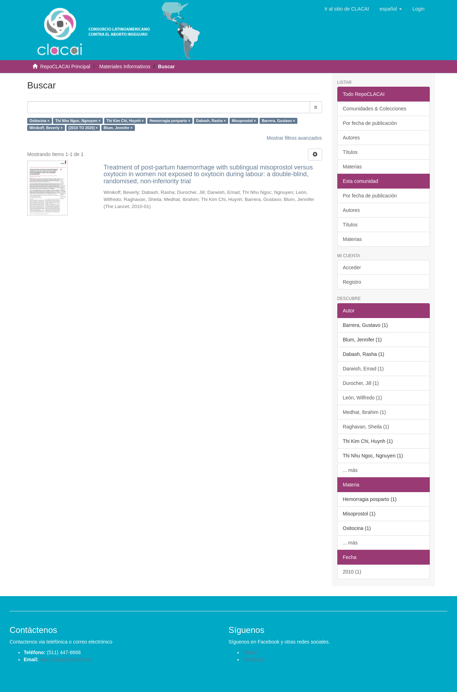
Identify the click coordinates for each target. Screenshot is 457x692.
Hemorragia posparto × (170, 121)
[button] (390, 9)
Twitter (250, 652)
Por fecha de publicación (370, 123)
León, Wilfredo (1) (362, 397)
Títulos (350, 152)
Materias (352, 166)
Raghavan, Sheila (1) (366, 426)
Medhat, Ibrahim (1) (364, 412)
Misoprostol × (244, 121)
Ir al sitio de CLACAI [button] (347, 9)
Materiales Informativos (124, 66)
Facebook (253, 659)
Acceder (352, 267)
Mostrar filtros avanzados (294, 138)
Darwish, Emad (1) (363, 368)
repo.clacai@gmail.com (65, 659)
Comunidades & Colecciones (374, 108)
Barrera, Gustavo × (278, 121)
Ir (315, 107)
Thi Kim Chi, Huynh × (125, 121)
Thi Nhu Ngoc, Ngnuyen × (78, 121)
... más (350, 470)
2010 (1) (352, 572)
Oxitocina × (39, 121)
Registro (352, 282)
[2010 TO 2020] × (83, 128)
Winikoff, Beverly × (46, 128)
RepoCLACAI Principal (65, 66)
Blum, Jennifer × (117, 128)
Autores (351, 137)
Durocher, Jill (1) (361, 383)
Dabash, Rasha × (211, 121)
